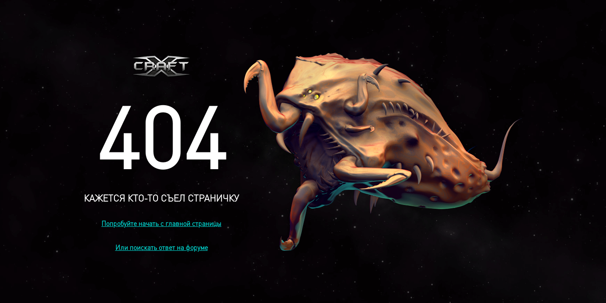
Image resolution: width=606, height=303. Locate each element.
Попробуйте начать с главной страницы (161, 223)
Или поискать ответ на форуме (161, 247)
